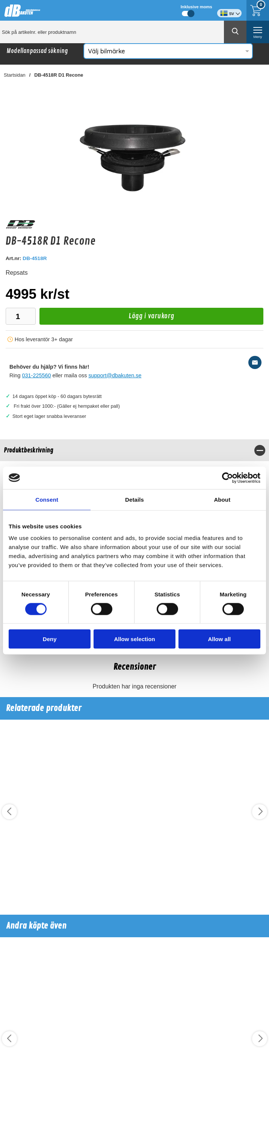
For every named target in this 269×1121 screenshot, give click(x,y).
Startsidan (15, 75)
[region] (134, 450)
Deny (50, 639)
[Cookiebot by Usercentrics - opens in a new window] (227, 477)
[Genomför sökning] (235, 32)
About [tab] (222, 499)
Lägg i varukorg (106, 318)
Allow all (219, 639)
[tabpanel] (134, 461)
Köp (26, 890)
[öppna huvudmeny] (257, 32)
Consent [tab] (46, 499)
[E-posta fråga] (254, 362)
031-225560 (36, 375)
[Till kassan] (257, 10)
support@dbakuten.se (114, 375)
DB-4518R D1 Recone (58, 75)
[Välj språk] (229, 10)
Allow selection (134, 639)
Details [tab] (134, 499)
